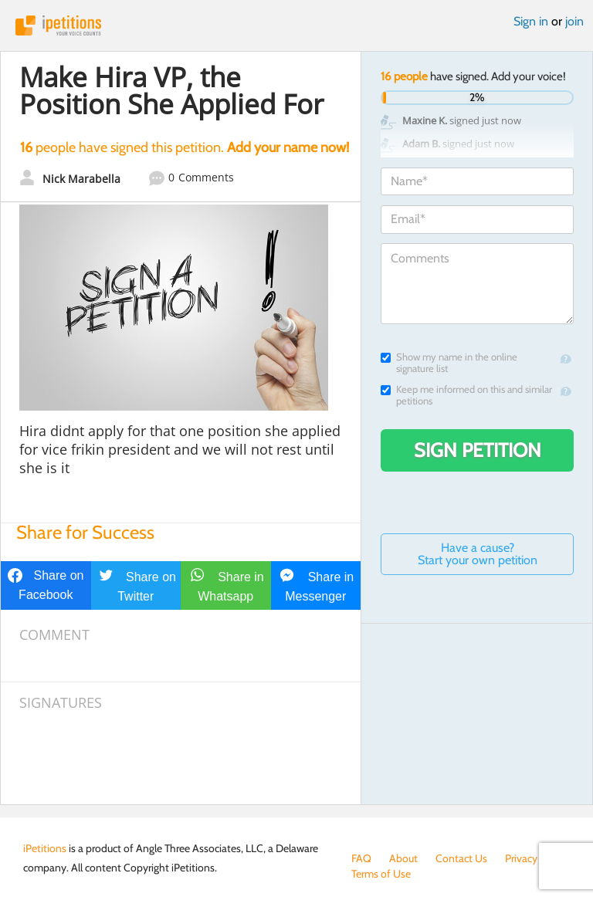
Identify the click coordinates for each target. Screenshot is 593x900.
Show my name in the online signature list (449, 362)
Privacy (521, 858)
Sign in (530, 21)
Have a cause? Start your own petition (477, 553)
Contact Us (461, 858)
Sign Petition (477, 450)
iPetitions (296, 25)
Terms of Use (381, 874)
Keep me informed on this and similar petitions (466, 395)
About (403, 858)
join (574, 21)
